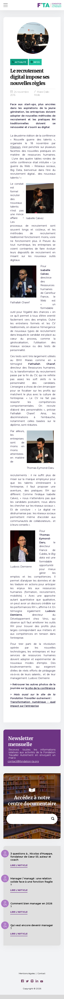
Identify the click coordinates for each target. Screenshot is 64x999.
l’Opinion (15, 147)
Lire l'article (18, 865)
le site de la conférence (40, 688)
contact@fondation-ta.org (23, 761)
